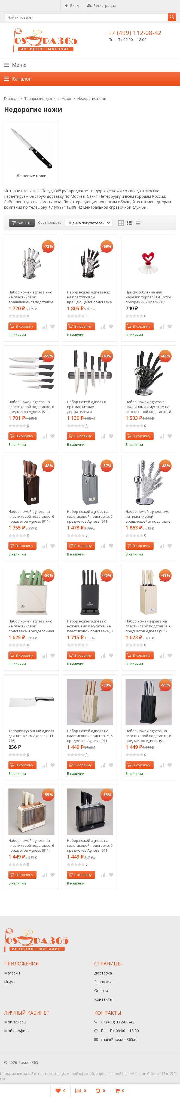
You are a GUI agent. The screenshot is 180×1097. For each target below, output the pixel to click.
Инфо (9, 981)
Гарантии (103, 981)
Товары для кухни (40, 98)
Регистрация (101, 5)
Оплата (101, 990)
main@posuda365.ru (119, 1039)
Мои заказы (15, 1022)
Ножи (66, 98)
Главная (11, 98)
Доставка (103, 973)
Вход (72, 5)
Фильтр (22, 222)
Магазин (12, 973)
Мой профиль (17, 1030)
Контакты (103, 999)
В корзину (21, 326)
